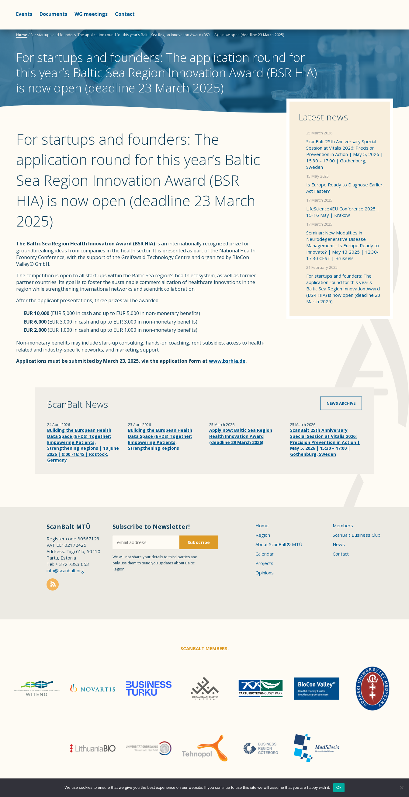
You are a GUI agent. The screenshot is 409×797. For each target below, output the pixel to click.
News (339, 544)
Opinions (264, 573)
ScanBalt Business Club (356, 535)
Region (262, 535)
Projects (264, 563)
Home (21, 34)
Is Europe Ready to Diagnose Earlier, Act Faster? (345, 188)
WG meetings (91, 14)
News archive (341, 403)
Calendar (264, 554)
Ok (338, 787)
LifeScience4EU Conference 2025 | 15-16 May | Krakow (343, 212)
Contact (125, 14)
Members (343, 525)
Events (24, 14)
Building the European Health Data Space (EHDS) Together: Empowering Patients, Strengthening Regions (160, 439)
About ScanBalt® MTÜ (278, 544)
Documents (53, 14)
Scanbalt (378, 29)
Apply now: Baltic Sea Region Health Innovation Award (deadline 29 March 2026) (240, 436)
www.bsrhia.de (227, 361)
